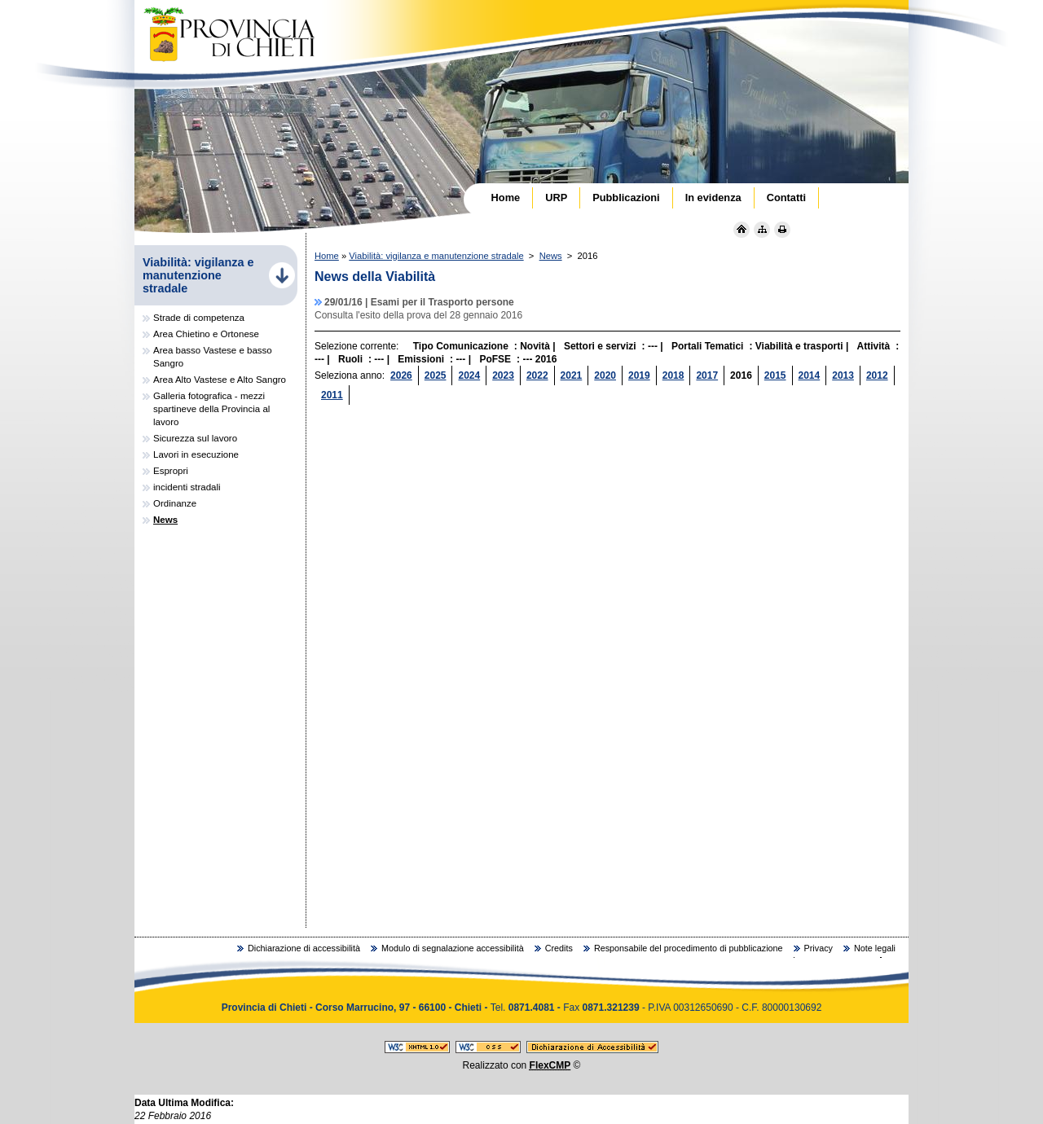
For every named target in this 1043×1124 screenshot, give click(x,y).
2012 (877, 375)
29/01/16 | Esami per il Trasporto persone (419, 302)
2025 (436, 375)
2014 (810, 375)
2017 (707, 375)
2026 (401, 375)
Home (327, 256)
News (550, 256)
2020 (605, 375)
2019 (639, 375)
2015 (775, 375)
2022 (537, 375)
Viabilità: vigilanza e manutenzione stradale (436, 256)
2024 (469, 375)
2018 (673, 375)
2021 (572, 375)
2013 (843, 375)
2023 (503, 375)
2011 (332, 395)
